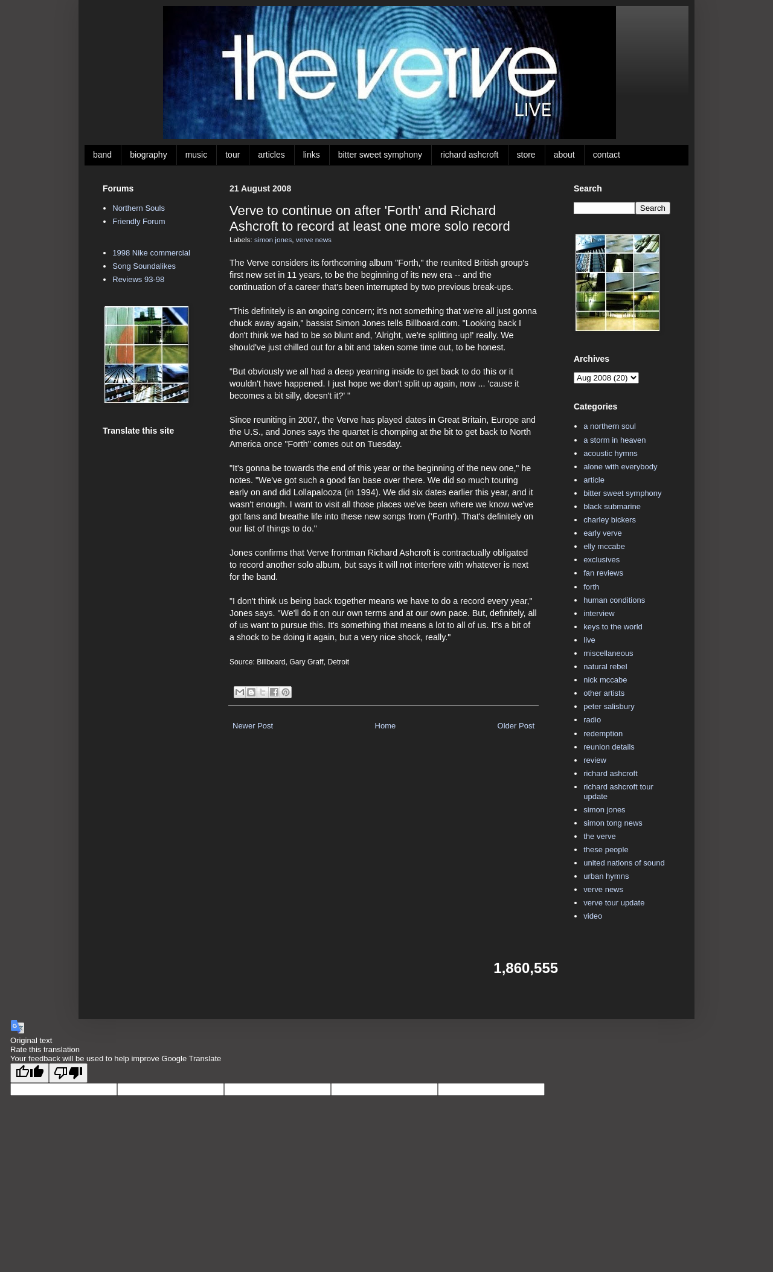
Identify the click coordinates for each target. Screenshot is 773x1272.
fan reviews (603, 572)
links (311, 154)
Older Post (516, 725)
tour (232, 154)
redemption (603, 733)
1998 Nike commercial (151, 252)
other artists (603, 693)
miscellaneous (608, 653)
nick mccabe (605, 679)
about (564, 154)
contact (606, 154)
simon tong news (613, 822)
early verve (602, 533)
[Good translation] (29, 1073)
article (594, 479)
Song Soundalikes (144, 266)
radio (592, 719)
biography (148, 154)
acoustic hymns (610, 453)
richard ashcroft (469, 154)
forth (591, 586)
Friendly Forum (138, 221)
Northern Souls (138, 208)
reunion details (609, 746)
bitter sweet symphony (380, 154)
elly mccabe (604, 546)
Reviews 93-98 (138, 279)
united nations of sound (623, 862)
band (102, 154)
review (594, 760)
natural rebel (605, 666)
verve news (314, 239)
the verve (599, 836)
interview (598, 613)
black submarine (612, 506)
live (589, 639)
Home (385, 725)
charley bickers (609, 519)
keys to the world (613, 626)
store (526, 154)
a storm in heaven (614, 440)
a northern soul (609, 426)
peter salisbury (609, 706)
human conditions (614, 600)
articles (271, 154)
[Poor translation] (68, 1073)
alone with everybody (620, 466)
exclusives (601, 559)
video (592, 915)
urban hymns (606, 876)
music (196, 154)
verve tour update (613, 902)
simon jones (273, 239)
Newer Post (253, 725)
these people (605, 849)
